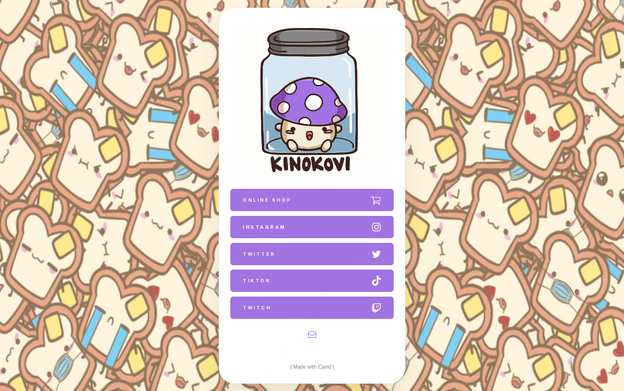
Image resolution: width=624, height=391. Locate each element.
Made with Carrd (312, 367)
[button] (312, 199)
